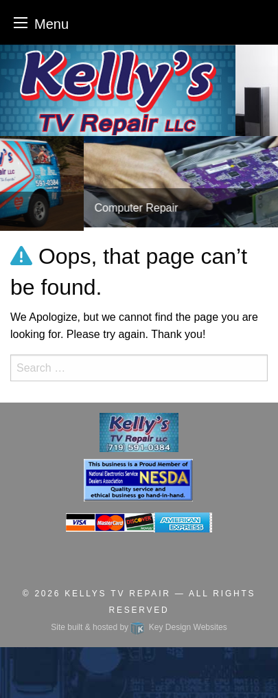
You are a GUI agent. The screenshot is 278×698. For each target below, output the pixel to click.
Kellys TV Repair (117, 593)
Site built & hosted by (139, 627)
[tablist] (139, 183)
